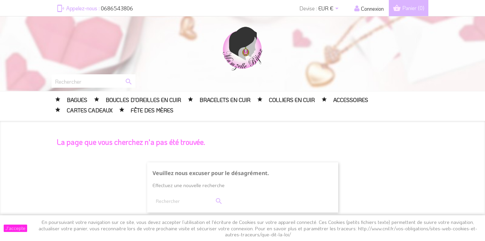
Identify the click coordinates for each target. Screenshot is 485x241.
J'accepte (15, 228)
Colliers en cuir (291, 99)
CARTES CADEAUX (88, 110)
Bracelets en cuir (224, 99)
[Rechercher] (93, 81)
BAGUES (76, 99)
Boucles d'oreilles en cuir (142, 99)
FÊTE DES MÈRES (151, 110)
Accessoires (350, 99)
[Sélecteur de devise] (329, 9)
